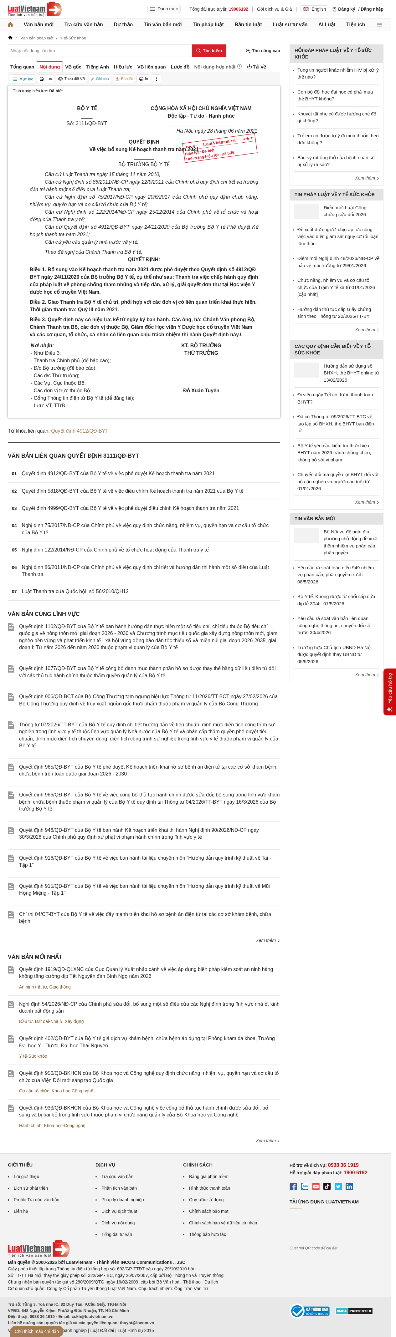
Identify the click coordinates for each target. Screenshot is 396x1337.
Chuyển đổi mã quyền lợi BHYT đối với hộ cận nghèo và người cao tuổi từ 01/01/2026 (337, 481)
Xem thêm (268, 940)
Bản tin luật (248, 24)
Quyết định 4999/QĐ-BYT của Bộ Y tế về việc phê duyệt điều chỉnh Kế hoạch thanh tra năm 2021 (130, 508)
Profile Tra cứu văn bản (36, 1199)
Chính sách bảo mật (209, 1211)
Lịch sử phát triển (31, 1188)
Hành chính (30, 1125)
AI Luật (326, 24)
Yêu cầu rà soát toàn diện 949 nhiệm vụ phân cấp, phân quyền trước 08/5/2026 (335, 574)
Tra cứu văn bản (83, 24)
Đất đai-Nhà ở (48, 1021)
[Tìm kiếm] (209, 50)
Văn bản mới (39, 24)
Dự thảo (123, 24)
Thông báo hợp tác (207, 1234)
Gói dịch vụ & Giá (274, 9)
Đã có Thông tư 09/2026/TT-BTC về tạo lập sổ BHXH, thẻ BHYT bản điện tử (335, 423)
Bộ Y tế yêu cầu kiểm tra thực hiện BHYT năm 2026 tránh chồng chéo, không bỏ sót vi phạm (334, 452)
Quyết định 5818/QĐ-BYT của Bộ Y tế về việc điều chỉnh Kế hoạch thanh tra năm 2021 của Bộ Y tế (133, 491)
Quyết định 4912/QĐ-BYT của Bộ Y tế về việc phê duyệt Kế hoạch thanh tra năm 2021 (118, 473)
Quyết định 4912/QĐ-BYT (79, 431)
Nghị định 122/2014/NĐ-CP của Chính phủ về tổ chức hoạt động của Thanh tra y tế (115, 549)
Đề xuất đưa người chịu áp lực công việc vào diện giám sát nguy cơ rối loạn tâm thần (337, 236)
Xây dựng (74, 1021)
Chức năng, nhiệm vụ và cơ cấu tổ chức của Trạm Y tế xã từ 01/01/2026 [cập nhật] (336, 287)
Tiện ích (355, 24)
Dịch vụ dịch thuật (119, 1211)
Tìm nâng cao (263, 50)
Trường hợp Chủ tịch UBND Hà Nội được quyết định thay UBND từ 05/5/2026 (334, 654)
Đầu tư (26, 1021)
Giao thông (60, 986)
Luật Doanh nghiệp (68, 1330)
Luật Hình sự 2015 (136, 1330)
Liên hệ (21, 1211)
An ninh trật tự (33, 986)
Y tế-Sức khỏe (33, 1056)
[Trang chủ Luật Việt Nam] (35, 9)
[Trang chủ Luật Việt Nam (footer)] (39, 1255)
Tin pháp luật (208, 24)
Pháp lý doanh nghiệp (122, 1199)
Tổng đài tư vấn (116, 1234)
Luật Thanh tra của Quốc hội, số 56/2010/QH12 (75, 591)
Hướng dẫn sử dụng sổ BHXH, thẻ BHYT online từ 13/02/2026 (351, 373)
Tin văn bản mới (163, 24)
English (314, 9)
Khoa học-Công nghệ (72, 1090)
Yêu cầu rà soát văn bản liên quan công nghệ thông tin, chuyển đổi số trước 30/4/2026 (333, 625)
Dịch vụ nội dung (118, 1222)
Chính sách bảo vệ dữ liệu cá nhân (223, 1222)
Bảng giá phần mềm (209, 1176)
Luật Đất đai (102, 1330)
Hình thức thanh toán (209, 1188)
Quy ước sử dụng (206, 1199)
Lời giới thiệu (26, 1176)
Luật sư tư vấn (290, 24)
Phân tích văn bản (119, 1188)
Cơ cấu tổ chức (34, 1090)
